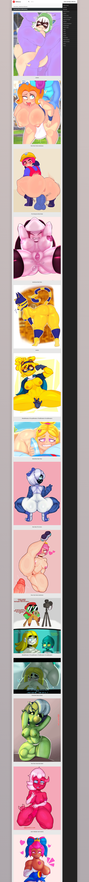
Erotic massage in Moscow (70, 1)
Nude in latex (66, 27)
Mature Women (66, 39)
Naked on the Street (67, 17)
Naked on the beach (67, 23)
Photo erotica (66, 5)
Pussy (64, 45)
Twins (64, 31)
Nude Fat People (66, 19)
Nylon (64, 29)
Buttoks (64, 13)
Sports (64, 33)
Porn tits (65, 7)
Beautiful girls (66, 25)
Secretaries (65, 37)
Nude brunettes (66, 41)
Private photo (66, 15)
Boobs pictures (66, 11)
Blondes (65, 21)
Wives (64, 43)
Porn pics (65, 9)
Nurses (64, 35)
